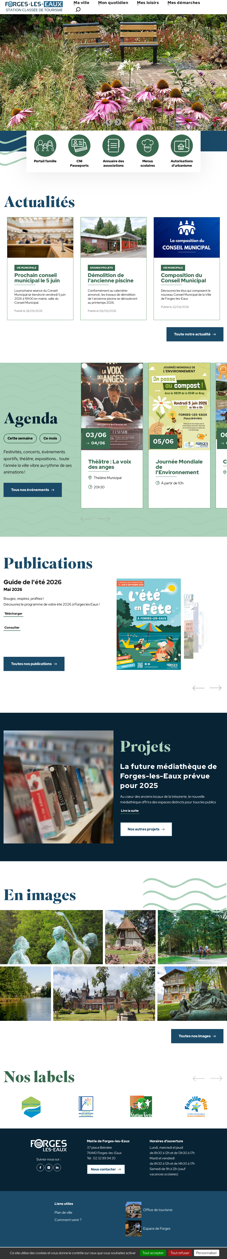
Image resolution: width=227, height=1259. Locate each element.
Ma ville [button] (81, 2)
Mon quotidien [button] (113, 2)
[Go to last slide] (109, 122)
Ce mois (50, 438)
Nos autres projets (143, 829)
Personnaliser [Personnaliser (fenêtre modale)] (206, 1253)
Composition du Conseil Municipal (183, 278)
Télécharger (13, 614)
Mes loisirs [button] (148, 2)
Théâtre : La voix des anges (109, 464)
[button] (198, 688)
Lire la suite (130, 811)
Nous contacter (103, 1169)
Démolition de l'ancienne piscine (110, 278)
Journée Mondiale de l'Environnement (179, 467)
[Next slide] (117, 122)
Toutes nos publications (31, 663)
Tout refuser (180, 1253)
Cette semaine (20, 438)
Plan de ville (63, 1212)
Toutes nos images (195, 1036)
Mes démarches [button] (184, 2)
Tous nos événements (30, 489)
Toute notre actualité (192, 334)
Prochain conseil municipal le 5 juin (37, 278)
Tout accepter (153, 1253)
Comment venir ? (68, 1219)
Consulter (12, 628)
